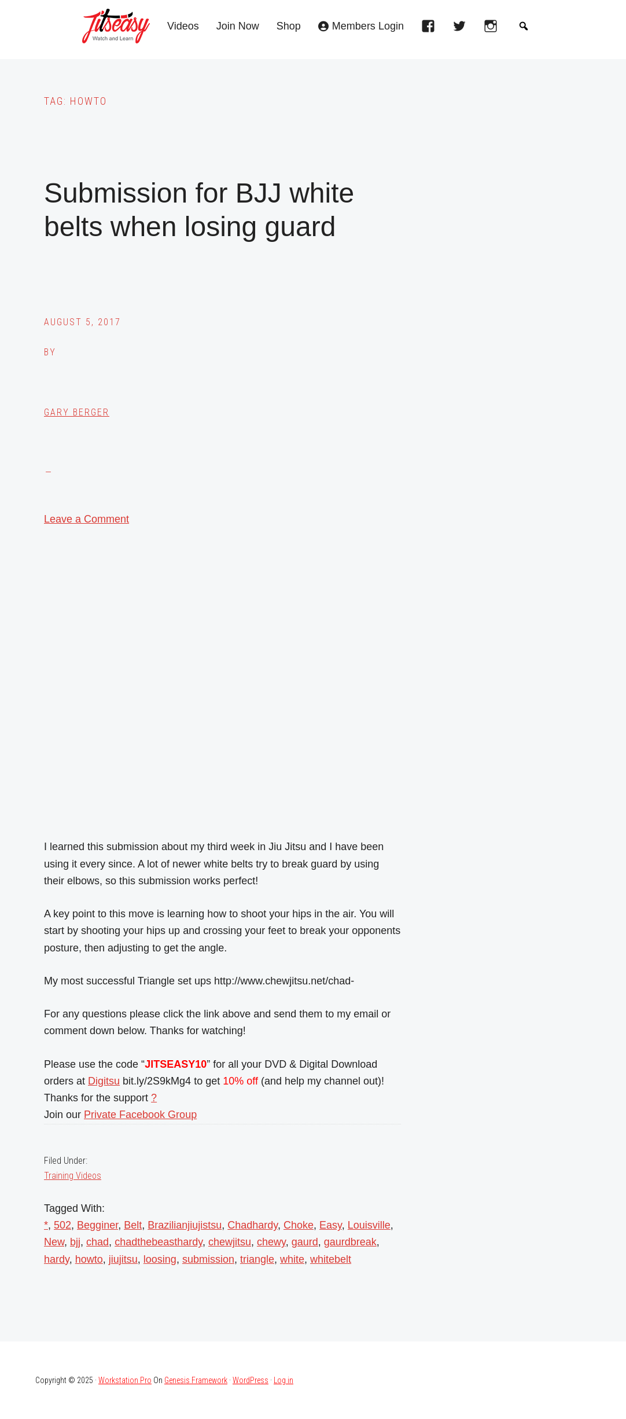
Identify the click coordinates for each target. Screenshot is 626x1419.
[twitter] (462, 29)
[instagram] (493, 29)
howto (89, 1259)
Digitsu (104, 1081)
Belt (133, 1225)
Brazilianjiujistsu (185, 1225)
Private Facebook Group (140, 1114)
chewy (271, 1242)
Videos (183, 26)
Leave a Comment (86, 519)
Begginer (97, 1225)
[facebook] (431, 29)
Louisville (369, 1225)
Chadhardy (252, 1225)
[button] (523, 26)
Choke (298, 1225)
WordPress (250, 1380)
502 (62, 1225)
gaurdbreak (350, 1242)
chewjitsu (229, 1242)
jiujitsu (123, 1259)
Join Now (237, 26)
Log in (283, 1380)
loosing (159, 1259)
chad (97, 1242)
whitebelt (330, 1259)
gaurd (305, 1242)
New (54, 1242)
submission (208, 1259)
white (292, 1259)
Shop (289, 26)
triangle (257, 1259)
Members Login (368, 26)
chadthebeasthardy (158, 1242)
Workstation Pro (125, 1380)
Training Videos (72, 1175)
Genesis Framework (195, 1380)
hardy (56, 1259)
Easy (330, 1225)
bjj (75, 1242)
